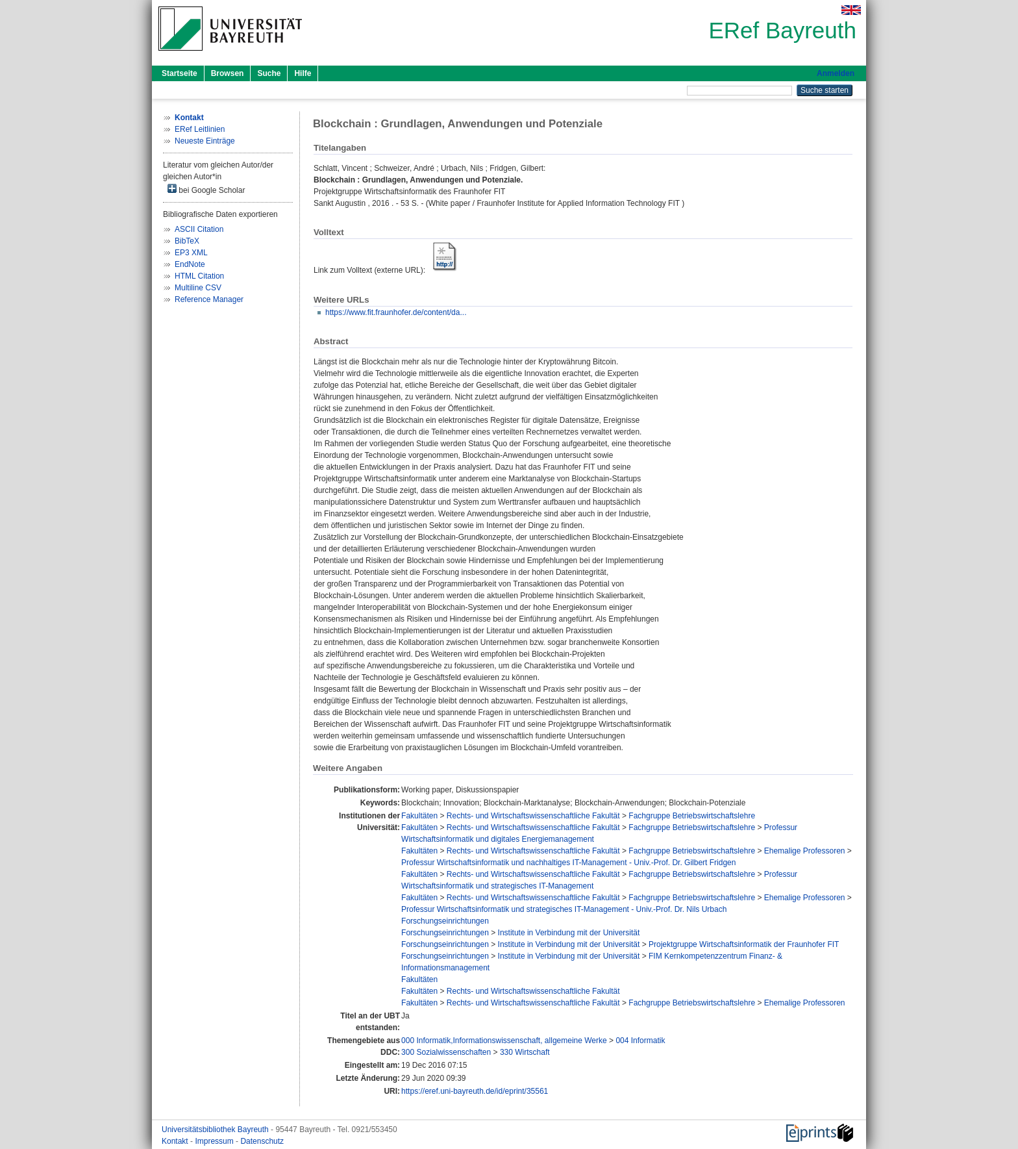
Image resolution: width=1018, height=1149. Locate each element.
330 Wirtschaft (525, 1052)
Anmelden (835, 73)
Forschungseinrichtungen (445, 921)
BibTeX (187, 241)
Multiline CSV (198, 287)
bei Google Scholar (206, 189)
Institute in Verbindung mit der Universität (569, 932)
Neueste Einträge (205, 140)
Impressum (215, 1141)
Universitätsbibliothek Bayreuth (216, 1129)
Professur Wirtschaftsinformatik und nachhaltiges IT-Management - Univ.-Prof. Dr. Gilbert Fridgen (568, 862)
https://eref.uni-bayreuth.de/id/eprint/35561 (474, 1091)
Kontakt (176, 1141)
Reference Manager (209, 299)
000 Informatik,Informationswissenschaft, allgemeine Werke (504, 1040)
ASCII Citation (199, 229)
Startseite (179, 73)
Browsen (227, 73)
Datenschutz (262, 1141)
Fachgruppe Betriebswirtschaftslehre (691, 815)
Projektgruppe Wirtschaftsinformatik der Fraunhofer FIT (744, 944)
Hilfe (302, 73)
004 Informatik (640, 1040)
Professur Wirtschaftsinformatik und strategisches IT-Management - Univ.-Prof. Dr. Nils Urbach (563, 909)
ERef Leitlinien (200, 129)
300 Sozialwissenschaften (446, 1052)
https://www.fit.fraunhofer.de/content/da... (395, 312)
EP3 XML (191, 252)
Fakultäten (419, 815)
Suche (268, 73)
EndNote (190, 264)
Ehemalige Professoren (804, 850)
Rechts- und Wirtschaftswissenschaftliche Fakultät (533, 815)
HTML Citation (199, 276)
